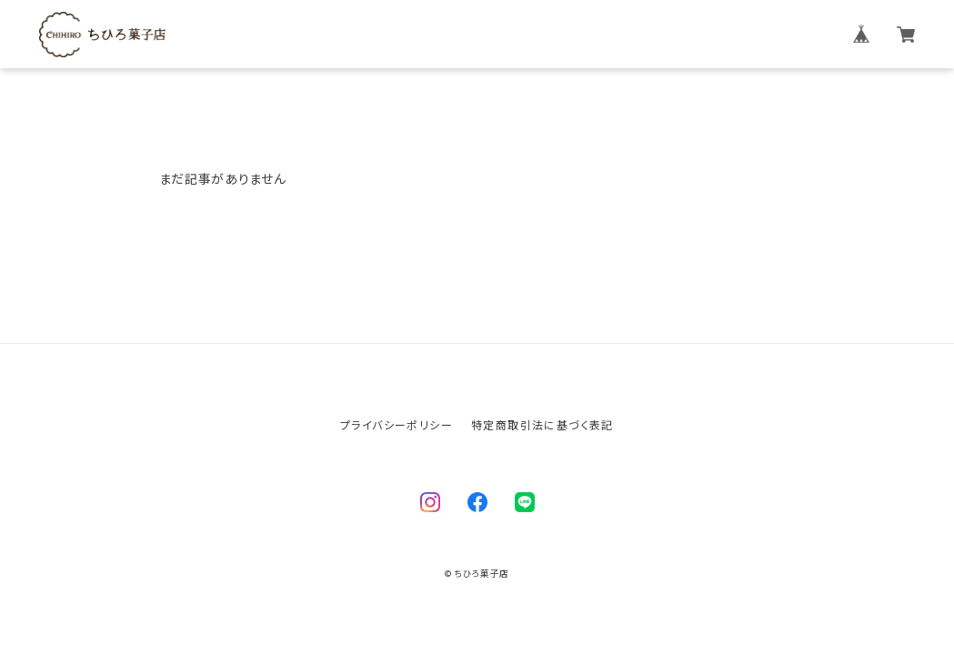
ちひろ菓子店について (499, 34)
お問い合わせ (744, 34)
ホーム (399, 34)
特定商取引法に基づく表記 (542, 424)
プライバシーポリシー (396, 424)
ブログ (668, 34)
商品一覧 (607, 34)
